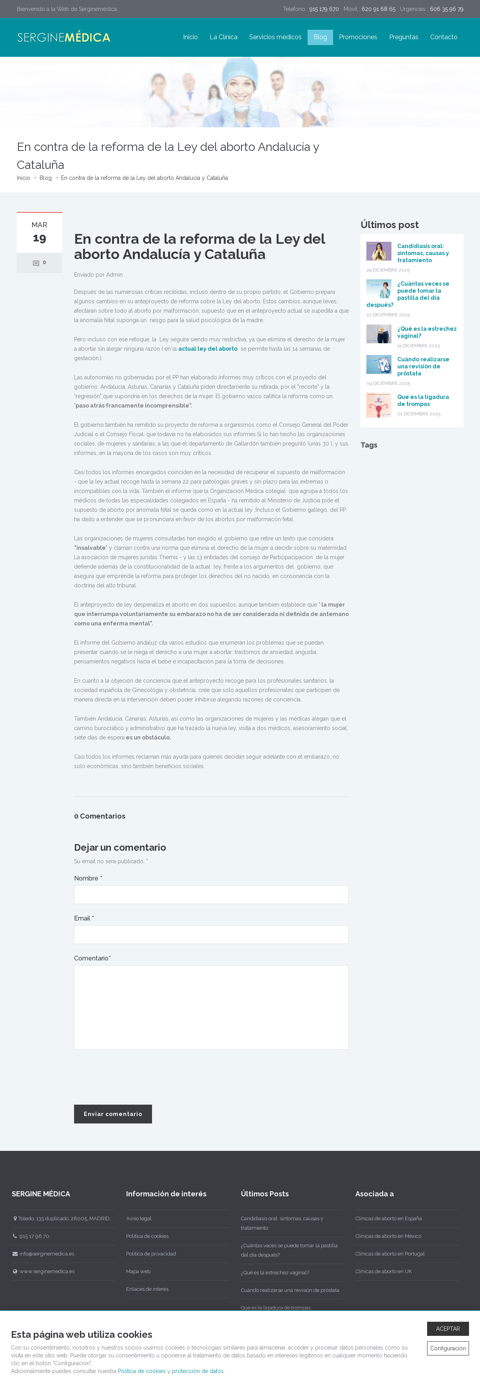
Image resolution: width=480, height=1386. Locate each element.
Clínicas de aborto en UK (381, 1271)
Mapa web (136, 1271)
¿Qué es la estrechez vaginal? (273, 1272)
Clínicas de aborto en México (386, 1236)
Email (84, 918)
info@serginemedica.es (40, 1254)
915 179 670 (324, 9)
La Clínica (223, 37)
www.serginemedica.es (40, 1271)
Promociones (358, 37)
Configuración (448, 1348)
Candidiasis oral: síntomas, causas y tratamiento (423, 253)
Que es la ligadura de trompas (273, 1308)
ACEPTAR (448, 1329)
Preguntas (403, 37)
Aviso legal (136, 1218)
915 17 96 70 (28, 1236)
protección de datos (198, 1371)
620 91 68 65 (378, 9)
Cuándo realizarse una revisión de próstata (423, 366)
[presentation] (133, 1077)
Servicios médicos (275, 37)
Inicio (190, 37)
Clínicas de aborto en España (386, 1218)
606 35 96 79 (447, 9)
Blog (320, 37)
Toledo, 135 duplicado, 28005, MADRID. (59, 1218)
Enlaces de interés (145, 1289)
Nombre (88, 878)
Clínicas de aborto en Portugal (387, 1254)
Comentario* (92, 958)
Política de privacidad (149, 1254)
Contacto (444, 37)
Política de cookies (145, 1236)
